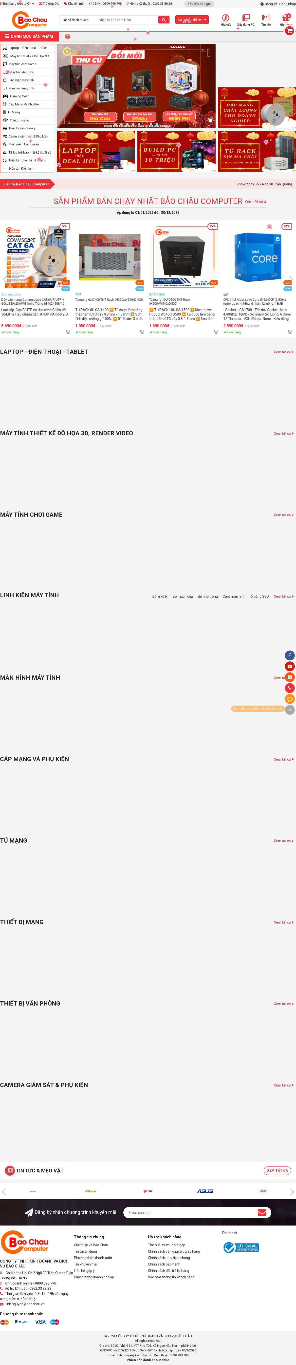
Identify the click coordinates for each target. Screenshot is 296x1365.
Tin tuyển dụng (85, 1251)
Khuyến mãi (74, 3)
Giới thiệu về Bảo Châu (91, 1245)
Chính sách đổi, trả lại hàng (168, 1271)
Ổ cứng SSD (259, 596)
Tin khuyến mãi (85, 1264)
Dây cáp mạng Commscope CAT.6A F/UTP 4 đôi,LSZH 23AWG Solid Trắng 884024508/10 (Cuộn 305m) (108, 302)
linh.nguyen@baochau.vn (25, 1304)
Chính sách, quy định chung (169, 1258)
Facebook (229, 1233)
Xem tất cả (255, 201)
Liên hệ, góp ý (84, 1271)
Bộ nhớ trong (208, 596)
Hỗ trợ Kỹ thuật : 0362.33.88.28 (149, 3)
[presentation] (4, 279)
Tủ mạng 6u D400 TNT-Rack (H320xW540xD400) (184, 299)
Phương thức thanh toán (93, 1258)
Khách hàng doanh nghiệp (94, 1277)
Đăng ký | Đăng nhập (280, 4)
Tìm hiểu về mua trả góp (166, 1245)
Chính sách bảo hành (164, 1264)
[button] (115, 124)
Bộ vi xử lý (160, 596)
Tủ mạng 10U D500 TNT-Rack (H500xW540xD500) (245, 301)
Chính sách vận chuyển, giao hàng (174, 1251)
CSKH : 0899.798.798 (105, 3)
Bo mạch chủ (183, 596)
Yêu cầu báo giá (199, 4)
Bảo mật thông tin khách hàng (171, 1277)
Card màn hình (234, 596)
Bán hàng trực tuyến (17, 3)
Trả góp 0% (49, 3)
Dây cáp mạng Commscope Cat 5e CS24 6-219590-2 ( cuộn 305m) (33, 301)
